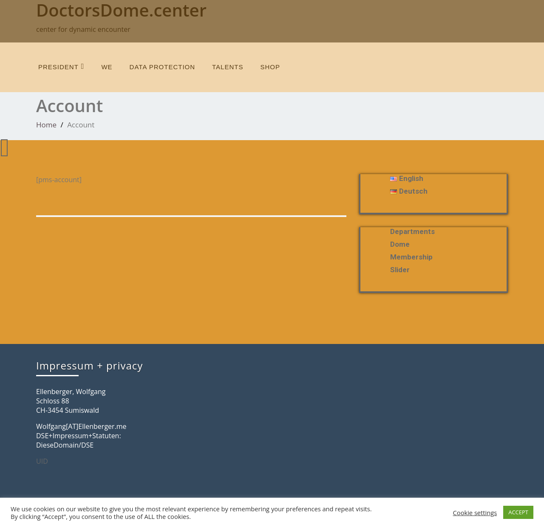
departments (412, 231)
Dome (400, 244)
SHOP (270, 66)
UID (42, 461)
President (61, 66)
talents (227, 66)
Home (46, 125)
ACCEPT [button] (518, 512)
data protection (162, 66)
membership (411, 257)
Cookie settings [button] (475, 512)
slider (400, 269)
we (106, 66)
